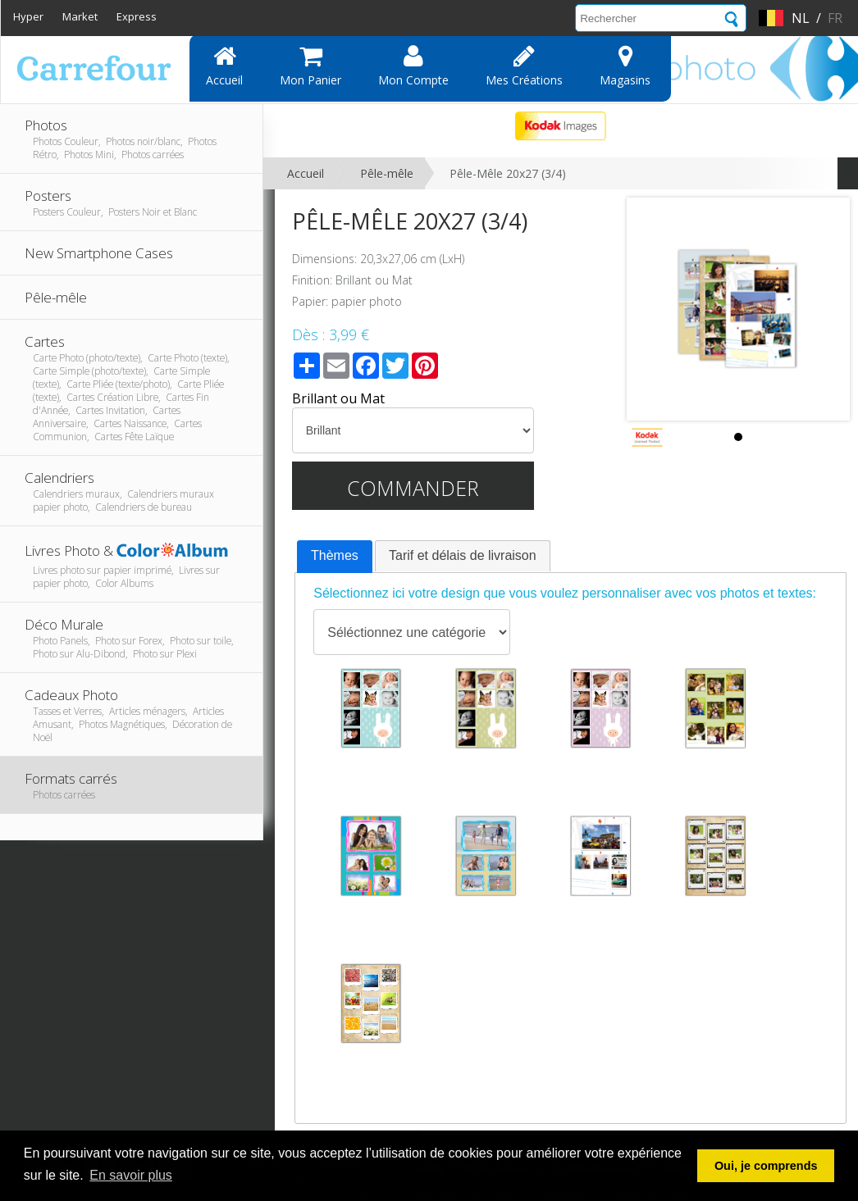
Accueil (224, 65)
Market (80, 16)
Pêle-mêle (386, 173)
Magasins (625, 65)
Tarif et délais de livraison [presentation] (462, 555)
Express (136, 16)
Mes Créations (524, 65)
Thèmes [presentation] (334, 555)
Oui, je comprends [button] (766, 1165)
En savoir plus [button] (130, 1175)
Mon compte (413, 65)
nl (801, 18)
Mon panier (310, 65)
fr (835, 18)
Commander (413, 488)
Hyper (28, 16)
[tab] (334, 556)
